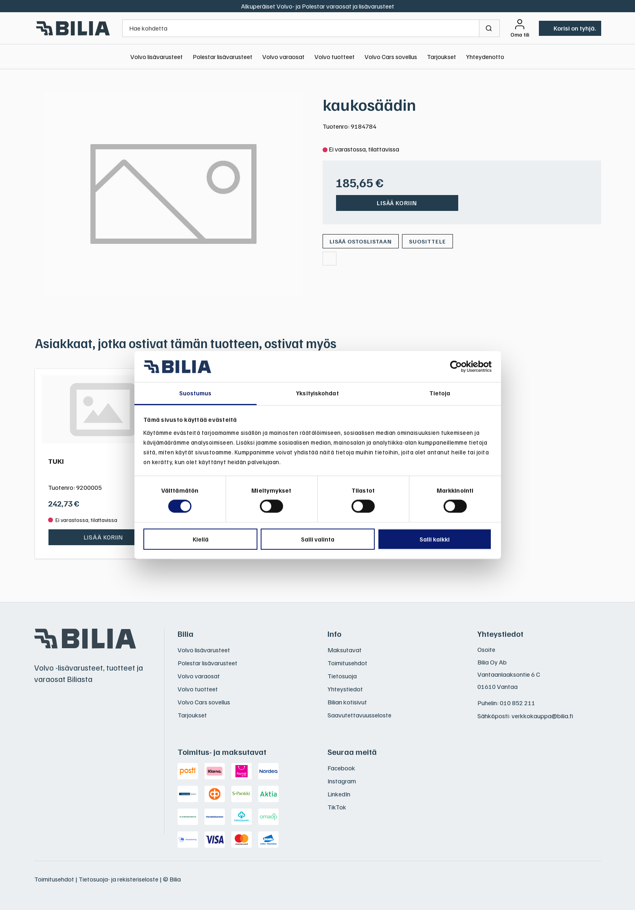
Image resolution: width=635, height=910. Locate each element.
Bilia (185, 633)
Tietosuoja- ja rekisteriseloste (118, 879)
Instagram (341, 781)
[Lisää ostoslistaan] (360, 241)
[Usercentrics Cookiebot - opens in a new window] (456, 366)
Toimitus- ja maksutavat (222, 752)
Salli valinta (317, 539)
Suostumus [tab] (195, 393)
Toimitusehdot (347, 663)
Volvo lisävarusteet (156, 57)
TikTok (336, 807)
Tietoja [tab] (439, 393)
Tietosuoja (342, 676)
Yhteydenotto (485, 57)
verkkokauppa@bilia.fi (542, 716)
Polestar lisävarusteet (223, 57)
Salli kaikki (435, 539)
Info (334, 633)
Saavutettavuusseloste (359, 715)
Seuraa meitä (352, 752)
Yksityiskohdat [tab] (317, 393)
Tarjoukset (441, 57)
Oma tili (519, 34)
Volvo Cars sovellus (391, 57)
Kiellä (201, 539)
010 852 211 (517, 703)
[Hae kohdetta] (301, 28)
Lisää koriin (397, 202)
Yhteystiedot (345, 689)
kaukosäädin (369, 104)
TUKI (56, 460)
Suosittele (427, 241)
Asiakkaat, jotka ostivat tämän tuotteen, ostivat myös (185, 343)
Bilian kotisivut (347, 702)
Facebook (341, 768)
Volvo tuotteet (334, 57)
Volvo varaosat (283, 57)
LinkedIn (338, 794)
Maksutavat (344, 650)
